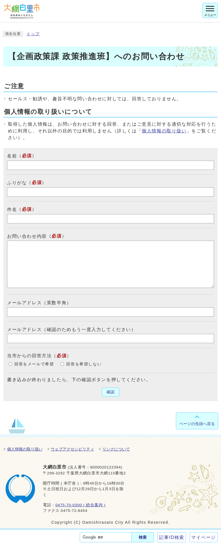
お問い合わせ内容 (27, 236)
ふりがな (17, 182)
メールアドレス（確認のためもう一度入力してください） (71, 329)
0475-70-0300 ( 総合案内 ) (80, 505)
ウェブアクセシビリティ (72, 449)
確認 (110, 392)
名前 (12, 156)
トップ (33, 34)
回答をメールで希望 (34, 364)
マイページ (203, 537)
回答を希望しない (83, 364)
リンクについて (116, 449)
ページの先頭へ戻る (197, 423)
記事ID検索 (171, 537)
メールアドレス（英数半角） (39, 302)
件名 (12, 209)
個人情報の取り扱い (164, 130)
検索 (143, 537)
